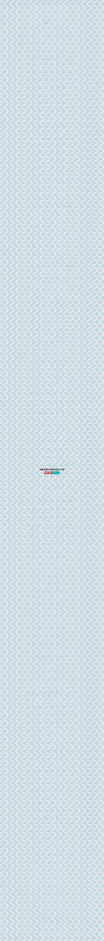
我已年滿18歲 (55, 472)
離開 (47, 472)
